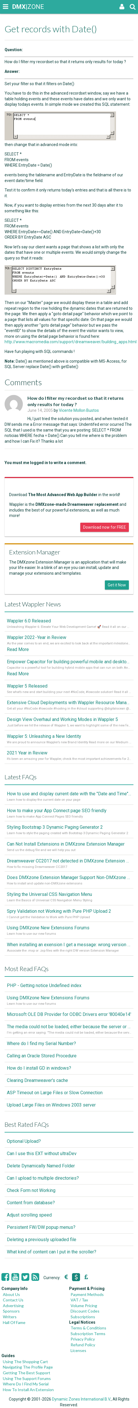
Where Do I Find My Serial (26, 1383)
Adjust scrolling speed (29, 1215)
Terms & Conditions (88, 1327)
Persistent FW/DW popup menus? (41, 1227)
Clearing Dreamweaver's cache (37, 1080)
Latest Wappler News (33, 604)
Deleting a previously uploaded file (41, 1239)
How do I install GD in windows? (39, 1068)
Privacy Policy (83, 1339)
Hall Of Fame (14, 1322)
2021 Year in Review (27, 753)
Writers (10, 1316)
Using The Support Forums (27, 1378)
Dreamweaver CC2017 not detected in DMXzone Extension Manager (69, 861)
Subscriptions (83, 1316)
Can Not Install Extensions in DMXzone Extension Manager (66, 844)
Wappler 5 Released (27, 686)
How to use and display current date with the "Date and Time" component (69, 793)
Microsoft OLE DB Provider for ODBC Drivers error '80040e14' (69, 1014)
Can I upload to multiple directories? (43, 1178)
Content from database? (31, 1202)
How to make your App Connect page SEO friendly (57, 810)
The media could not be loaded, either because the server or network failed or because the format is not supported (69, 1026)
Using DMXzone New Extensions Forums (48, 927)
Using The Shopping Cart (25, 1361)
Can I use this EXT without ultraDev (42, 1153)
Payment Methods (87, 1294)
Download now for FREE (104, 527)
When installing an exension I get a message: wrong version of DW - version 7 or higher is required (69, 944)
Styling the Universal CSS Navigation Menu (49, 894)
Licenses (78, 1350)
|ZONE (17, 6)
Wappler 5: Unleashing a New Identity (44, 736)
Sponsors (11, 1311)
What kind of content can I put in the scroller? (51, 1252)
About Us (11, 1294)
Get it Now (117, 585)
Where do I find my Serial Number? (41, 1043)
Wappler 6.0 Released (29, 621)
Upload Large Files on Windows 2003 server (51, 1105)
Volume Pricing (84, 1305)
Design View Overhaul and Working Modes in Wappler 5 (62, 719)
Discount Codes (85, 1311)
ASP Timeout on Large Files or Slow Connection (55, 1092)
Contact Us (13, 1299)
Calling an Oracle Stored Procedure (42, 1056)
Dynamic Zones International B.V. (81, 1399)
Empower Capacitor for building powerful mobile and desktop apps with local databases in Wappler (69, 661)
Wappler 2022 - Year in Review (36, 637)
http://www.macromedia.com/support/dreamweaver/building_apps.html (71, 341)
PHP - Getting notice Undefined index (44, 985)
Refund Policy (83, 1344)
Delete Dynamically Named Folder (41, 1166)
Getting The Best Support (26, 1372)
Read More (18, 649)
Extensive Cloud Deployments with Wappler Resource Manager (69, 702)
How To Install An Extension (28, 1389)
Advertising (13, 1305)
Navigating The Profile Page (28, 1367)
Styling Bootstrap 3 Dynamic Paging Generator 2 (55, 827)
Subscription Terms (88, 1333)
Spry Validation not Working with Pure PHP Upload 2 (59, 911)
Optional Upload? (24, 1141)
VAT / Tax (79, 1299)
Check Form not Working (31, 1190)
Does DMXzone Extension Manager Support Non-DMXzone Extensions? (69, 877)
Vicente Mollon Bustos (79, 410)
